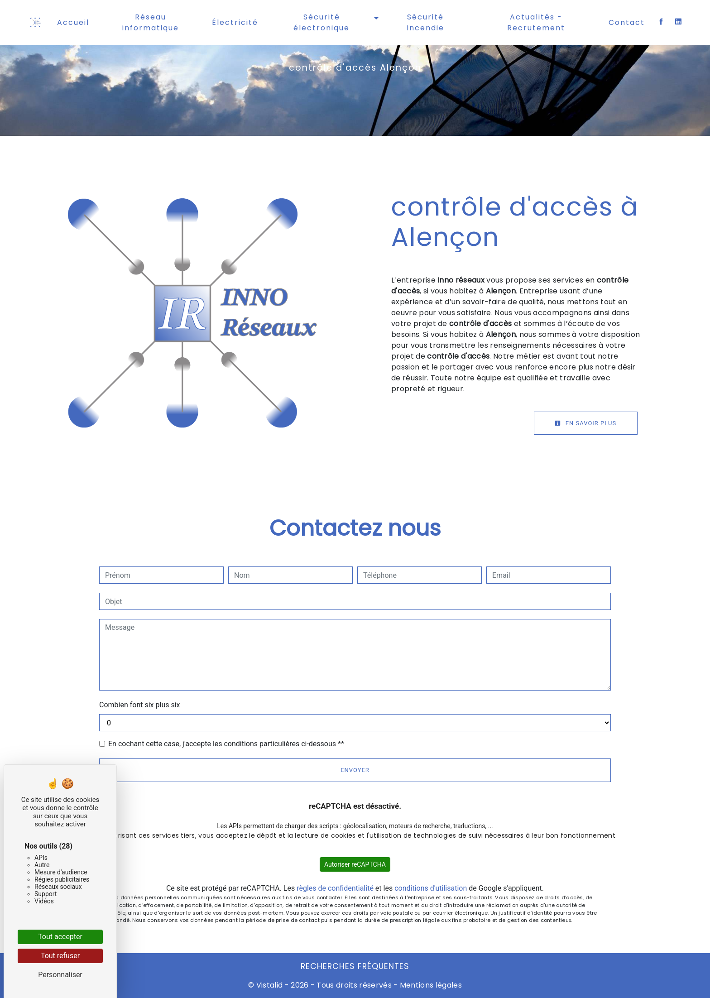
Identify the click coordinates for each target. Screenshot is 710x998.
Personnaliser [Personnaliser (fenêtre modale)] (60, 974)
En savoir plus (582, 423)
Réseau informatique (150, 22)
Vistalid (269, 985)
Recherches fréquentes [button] (355, 966)
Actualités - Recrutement (536, 22)
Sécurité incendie (425, 22)
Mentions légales (430, 985)
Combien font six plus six (139, 705)
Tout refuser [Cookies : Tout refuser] (60, 955)
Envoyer (355, 770)
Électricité (235, 22)
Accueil (73, 22)
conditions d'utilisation (430, 888)
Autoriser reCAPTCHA (355, 864)
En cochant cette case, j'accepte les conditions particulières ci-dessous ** (226, 743)
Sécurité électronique (321, 22)
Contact (627, 22)
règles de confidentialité (335, 888)
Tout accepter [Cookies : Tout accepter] (60, 936)
